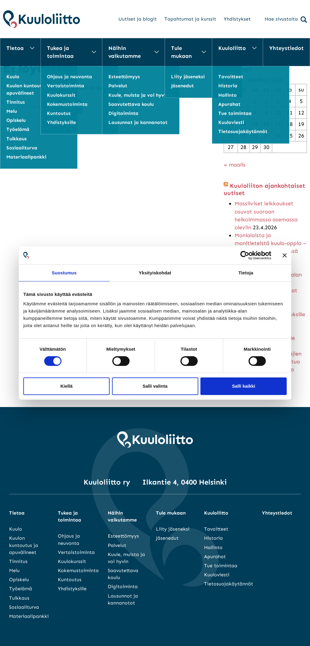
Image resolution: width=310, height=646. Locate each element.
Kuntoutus (69, 579)
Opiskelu (19, 579)
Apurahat (215, 556)
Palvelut (117, 545)
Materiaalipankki (29, 616)
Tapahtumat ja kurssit (190, 19)
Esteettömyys (123, 536)
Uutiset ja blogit (137, 19)
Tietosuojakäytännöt (228, 584)
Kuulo (15, 529)
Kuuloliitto (232, 48)
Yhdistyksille (72, 588)
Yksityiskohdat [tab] (155, 272)
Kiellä (66, 386)
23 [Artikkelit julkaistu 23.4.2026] (266, 135)
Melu (14, 570)
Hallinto (213, 547)
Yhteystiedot (286, 48)
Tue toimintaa (220, 565)
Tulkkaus (19, 598)
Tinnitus (18, 561)
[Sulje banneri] (284, 255)
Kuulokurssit (72, 561)
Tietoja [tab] (246, 272)
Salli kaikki (243, 386)
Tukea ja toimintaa (60, 52)
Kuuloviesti (216, 575)
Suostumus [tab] (64, 272)
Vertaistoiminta (76, 552)
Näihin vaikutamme (124, 52)
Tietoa (15, 48)
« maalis (235, 164)
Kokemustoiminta (78, 570)
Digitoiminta (123, 586)
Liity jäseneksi (173, 529)
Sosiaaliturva (24, 607)
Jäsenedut (167, 538)
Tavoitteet (216, 529)
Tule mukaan (181, 52)
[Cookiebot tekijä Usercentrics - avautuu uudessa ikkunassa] (244, 255)
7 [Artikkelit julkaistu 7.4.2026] (243, 112)
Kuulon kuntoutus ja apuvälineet (23, 545)
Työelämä (20, 588)
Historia (213, 538)
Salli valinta (155, 386)
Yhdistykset (237, 19)
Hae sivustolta (286, 19)
